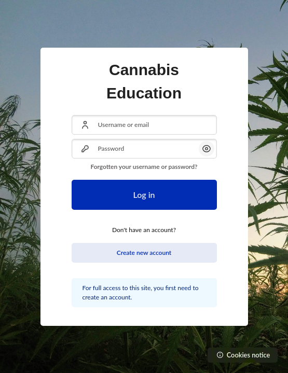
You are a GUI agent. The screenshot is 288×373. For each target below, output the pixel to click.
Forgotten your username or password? (143, 166)
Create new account (144, 252)
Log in (144, 194)
